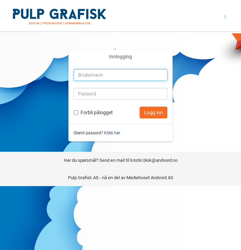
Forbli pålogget (97, 112)
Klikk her (112, 133)
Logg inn (153, 112)
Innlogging (120, 56)
